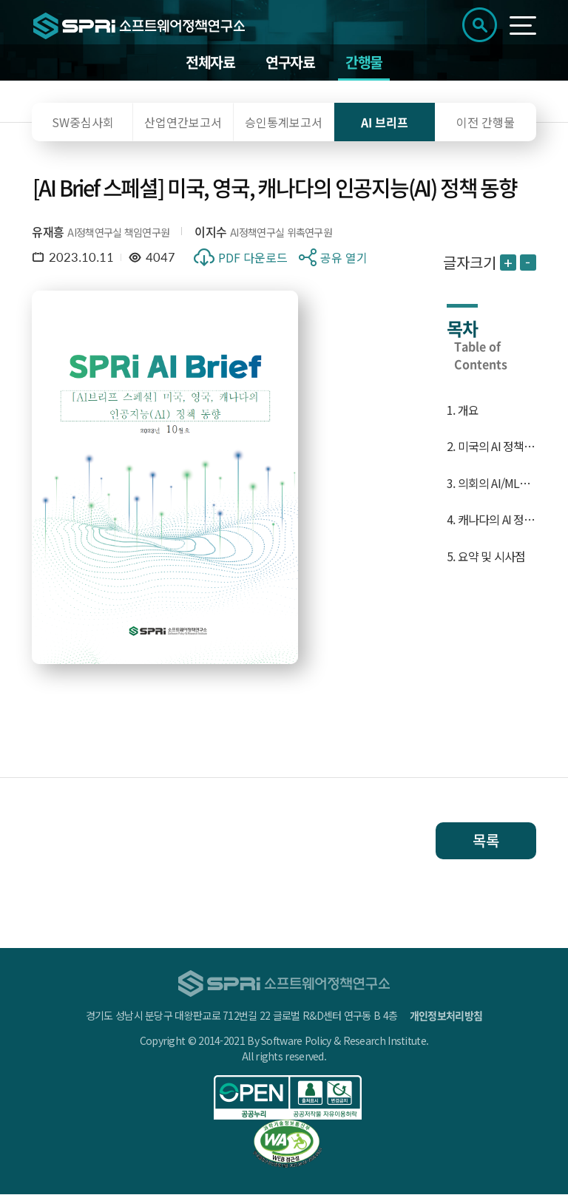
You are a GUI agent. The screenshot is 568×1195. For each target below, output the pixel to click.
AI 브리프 (384, 123)
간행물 (363, 62)
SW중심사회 (83, 123)
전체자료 (210, 62)
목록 (486, 841)
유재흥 (48, 232)
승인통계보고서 (283, 123)
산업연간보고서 (183, 123)
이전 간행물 (485, 123)
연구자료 (290, 62)
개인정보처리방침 (446, 1016)
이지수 (210, 232)
